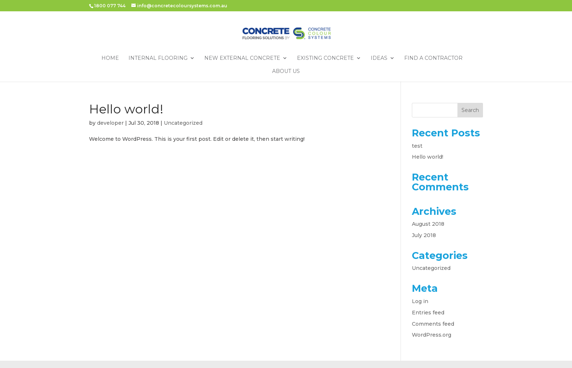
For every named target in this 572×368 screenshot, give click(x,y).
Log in (420, 301)
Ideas (379, 58)
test (417, 146)
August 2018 (428, 224)
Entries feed (428, 312)
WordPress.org (431, 335)
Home (110, 58)
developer (110, 123)
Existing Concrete (325, 58)
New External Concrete (242, 58)
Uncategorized (183, 123)
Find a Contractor (433, 58)
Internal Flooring (158, 58)
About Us (286, 71)
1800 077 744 (109, 5)
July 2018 (424, 235)
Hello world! (126, 108)
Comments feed (433, 324)
